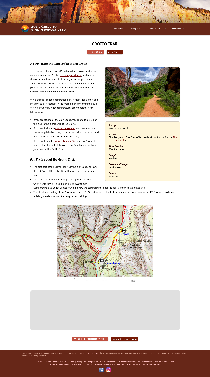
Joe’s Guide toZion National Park (48, 28)
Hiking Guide (95, 52)
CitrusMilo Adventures (90, 353)
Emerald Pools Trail (65, 128)
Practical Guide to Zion (164, 362)
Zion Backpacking (90, 362)
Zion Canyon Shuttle (70, 75)
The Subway (88, 364)
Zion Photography (144, 362)
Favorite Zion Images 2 (127, 364)
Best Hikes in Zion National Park (49, 362)
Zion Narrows (75, 364)
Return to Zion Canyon (124, 339)
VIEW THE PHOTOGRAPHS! (90, 339)
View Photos (114, 52)
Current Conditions (126, 362)
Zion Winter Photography (149, 364)
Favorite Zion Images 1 (105, 364)
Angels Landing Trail (65, 141)
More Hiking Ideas (73, 362)
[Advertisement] (105, 310)
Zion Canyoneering (108, 362)
